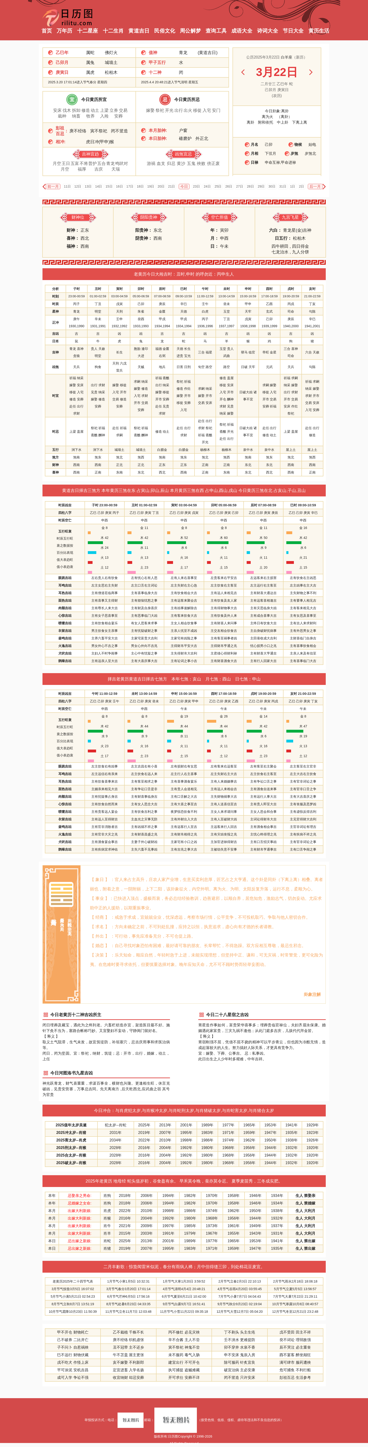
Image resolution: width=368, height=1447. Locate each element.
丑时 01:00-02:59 (144, 505)
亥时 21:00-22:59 (303, 694)
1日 (292, 186)
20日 (161, 186)
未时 (226, 289)
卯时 (141, 289)
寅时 (119, 289)
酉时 (269, 289)
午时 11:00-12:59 (104, 694)
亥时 (312, 289)
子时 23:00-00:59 (104, 505)
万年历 (64, 31)
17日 (129, 186)
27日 (239, 186)
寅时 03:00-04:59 (184, 505)
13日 (88, 186)
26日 (229, 186)
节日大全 (293, 31)
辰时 (162, 289)
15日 (109, 186)
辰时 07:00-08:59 (263, 505)
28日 (250, 186)
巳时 (183, 289)
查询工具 (216, 31)
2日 (301, 186)
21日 (171, 186)
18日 (140, 186)
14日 (98, 186)
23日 (196, 186)
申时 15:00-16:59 (184, 694)
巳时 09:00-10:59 (303, 505)
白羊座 (286, 57)
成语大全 (241, 31)
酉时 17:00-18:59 (224, 694)
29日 (261, 186)
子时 (76, 289)
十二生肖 (113, 31)
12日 (77, 186)
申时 (248, 289)
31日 (282, 186)
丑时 (98, 289)
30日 (271, 186)
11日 (67, 186)
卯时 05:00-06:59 (224, 505)
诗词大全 (267, 31)
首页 (47, 31)
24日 (207, 186)
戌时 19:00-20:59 (263, 694)
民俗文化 (164, 31)
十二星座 (87, 31)
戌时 (291, 289)
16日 (119, 186)
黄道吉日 (138, 31)
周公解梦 (190, 31)
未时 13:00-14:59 (144, 694)
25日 (218, 186)
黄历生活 (319, 31)
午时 (205, 289)
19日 (150, 186)
